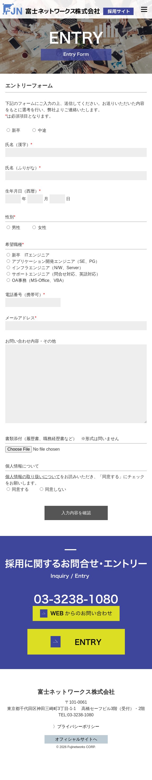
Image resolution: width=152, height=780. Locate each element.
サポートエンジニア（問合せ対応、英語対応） (53, 274)
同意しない (53, 489)
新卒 (13, 130)
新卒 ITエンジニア (28, 255)
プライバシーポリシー (78, 726)
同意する (18, 489)
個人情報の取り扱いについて (32, 476)
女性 (39, 227)
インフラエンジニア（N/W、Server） (45, 267)
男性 (13, 227)
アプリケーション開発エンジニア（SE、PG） (53, 261)
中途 (39, 130)
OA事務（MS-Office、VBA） (36, 280)
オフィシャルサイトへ (76, 739)
